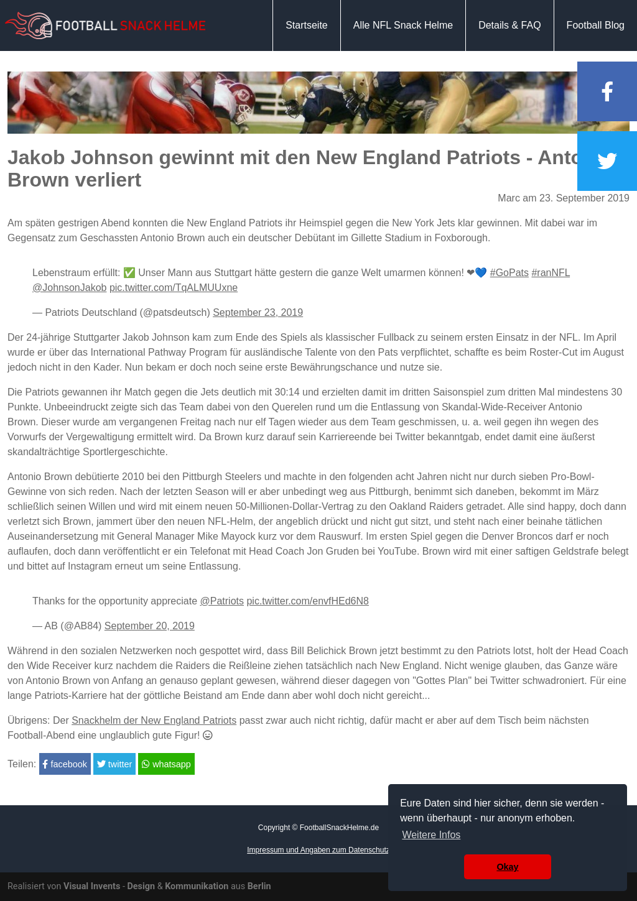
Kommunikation (196, 886)
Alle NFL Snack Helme (403, 25)
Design (141, 886)
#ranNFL (550, 272)
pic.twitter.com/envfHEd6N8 (307, 601)
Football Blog (596, 25)
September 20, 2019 (150, 626)
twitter (114, 764)
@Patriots (222, 601)
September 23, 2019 (258, 312)
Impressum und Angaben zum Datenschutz (318, 850)
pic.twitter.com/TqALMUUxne (173, 287)
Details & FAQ (509, 25)
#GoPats (509, 272)
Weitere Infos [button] (431, 834)
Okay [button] (507, 867)
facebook (64, 764)
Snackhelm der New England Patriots (154, 720)
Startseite (307, 25)
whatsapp (166, 764)
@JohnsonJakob (69, 287)
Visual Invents (91, 886)
